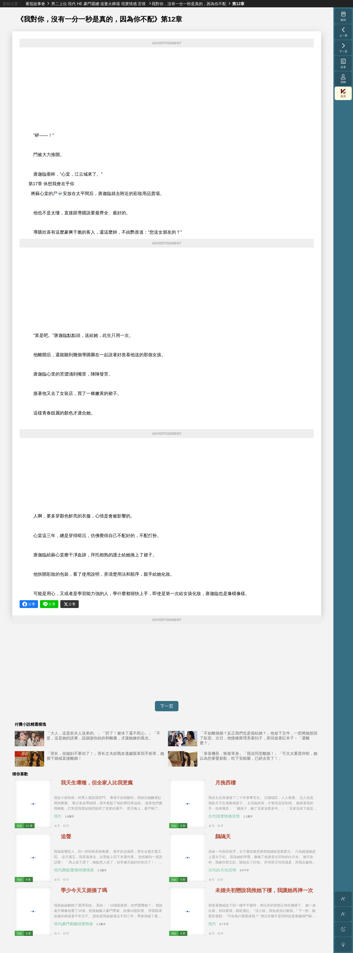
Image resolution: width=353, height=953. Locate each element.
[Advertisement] (167, 85)
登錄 (343, 78)
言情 (142, 3)
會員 (343, 93)
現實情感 (129, 3)
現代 (72, 3)
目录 (343, 63)
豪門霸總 (91, 3)
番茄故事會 (35, 3)
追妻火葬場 (110, 3)
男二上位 (59, 3)
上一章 (343, 32)
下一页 (166, 706)
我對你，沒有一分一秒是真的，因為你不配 (189, 3)
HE (79, 3)
